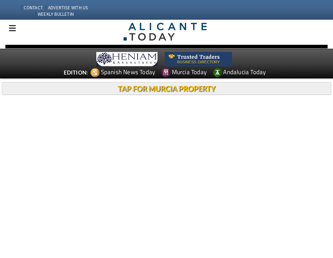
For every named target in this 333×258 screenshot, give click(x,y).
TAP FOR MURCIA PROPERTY (167, 88)
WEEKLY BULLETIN (56, 14)
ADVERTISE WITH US (68, 8)
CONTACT (33, 8)
